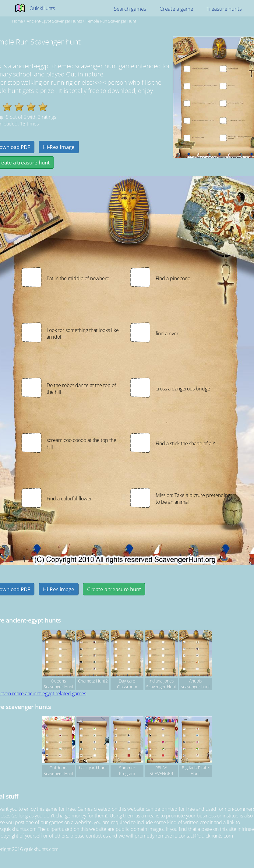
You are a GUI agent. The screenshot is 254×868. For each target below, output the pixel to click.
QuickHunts (42, 8)
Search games (130, 8)
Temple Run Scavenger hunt (111, 21)
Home (17, 21)
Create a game (176, 8)
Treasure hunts (224, 8)
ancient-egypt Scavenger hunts (54, 21)
